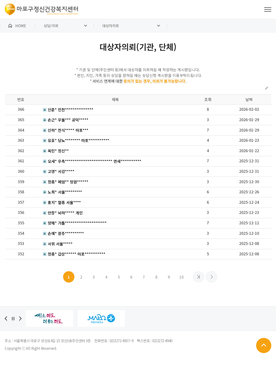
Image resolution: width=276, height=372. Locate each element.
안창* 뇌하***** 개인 (63, 213)
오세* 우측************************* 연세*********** (92, 161)
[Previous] (6, 318)
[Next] (20, 318)
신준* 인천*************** (68, 109)
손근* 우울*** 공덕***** (65, 120)
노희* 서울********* (62, 192)
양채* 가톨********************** (75, 223)
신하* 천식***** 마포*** (65, 130)
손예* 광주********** (63, 233)
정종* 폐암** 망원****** (65, 182)
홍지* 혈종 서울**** (62, 202)
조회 (207, 99)
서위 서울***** (58, 244)
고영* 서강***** (58, 171)
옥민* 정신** (56, 151)
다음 (198, 277)
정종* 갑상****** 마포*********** (74, 254)
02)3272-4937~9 (122, 340)
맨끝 (211, 277)
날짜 (249, 99)
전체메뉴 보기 (267, 9)
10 (181, 277)
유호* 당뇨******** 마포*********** (76, 140)
